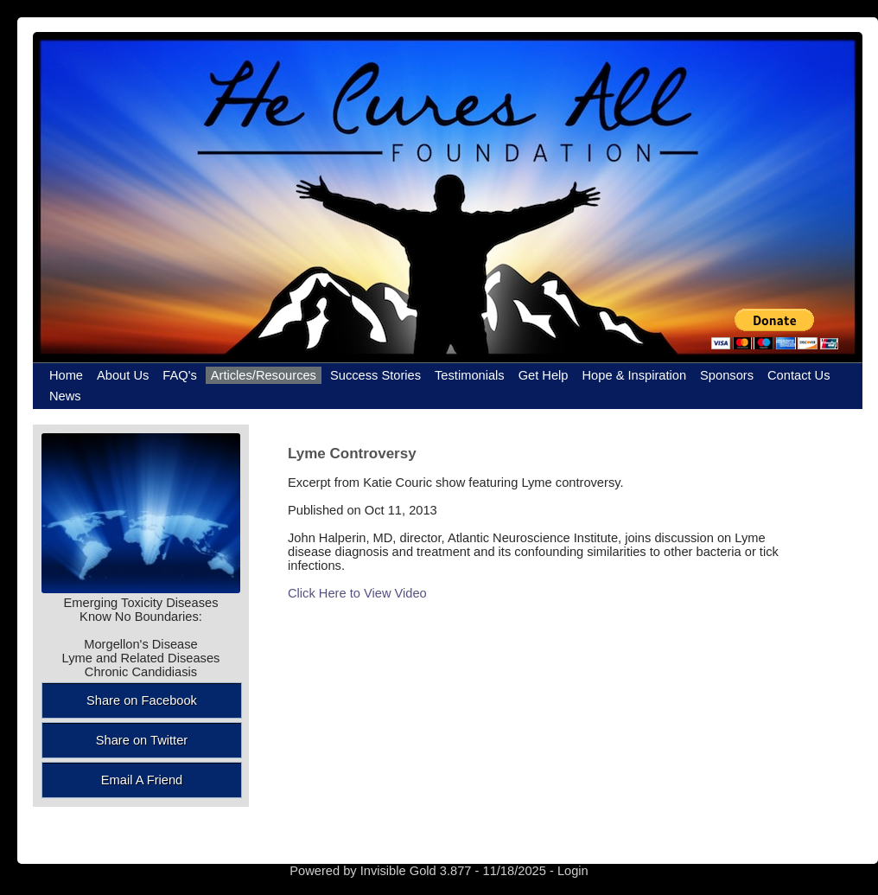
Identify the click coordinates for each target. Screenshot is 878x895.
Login (573, 871)
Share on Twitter (142, 740)
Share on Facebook (141, 700)
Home (66, 375)
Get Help (544, 375)
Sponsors (727, 375)
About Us (123, 375)
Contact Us (798, 375)
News (65, 396)
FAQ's (179, 375)
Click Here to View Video (357, 593)
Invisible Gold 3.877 (417, 871)
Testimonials (470, 375)
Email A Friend (142, 780)
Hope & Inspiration (634, 375)
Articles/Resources (263, 375)
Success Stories (375, 375)
